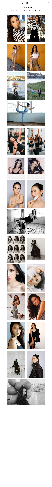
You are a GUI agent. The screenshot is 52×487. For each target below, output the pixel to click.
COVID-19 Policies (38, 409)
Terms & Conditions (43, 409)
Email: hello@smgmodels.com (32, 409)
